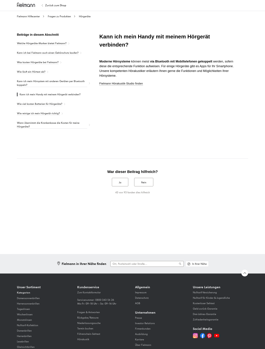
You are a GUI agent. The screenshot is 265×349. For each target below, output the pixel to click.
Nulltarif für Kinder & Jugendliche (211, 297)
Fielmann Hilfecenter (28, 16)
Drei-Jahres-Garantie (204, 314)
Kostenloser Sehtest (204, 303)
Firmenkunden (143, 328)
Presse (138, 317)
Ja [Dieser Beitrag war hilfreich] (120, 182)
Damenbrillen (24, 330)
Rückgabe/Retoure (88, 317)
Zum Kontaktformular (89, 292)
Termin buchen (85, 328)
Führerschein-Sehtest (88, 333)
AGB (137, 303)
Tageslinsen (23, 309)
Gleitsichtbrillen (26, 346)
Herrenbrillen (24, 336)
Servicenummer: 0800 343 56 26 (95, 299)
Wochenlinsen (25, 314)
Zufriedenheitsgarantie (205, 319)
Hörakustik (83, 339)
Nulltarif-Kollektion (27, 325)
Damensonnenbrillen (28, 298)
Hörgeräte (85, 16)
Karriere (139, 339)
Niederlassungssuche (89, 323)
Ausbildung (141, 334)
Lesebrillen (23, 341)
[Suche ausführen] (180, 264)
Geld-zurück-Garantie (205, 308)
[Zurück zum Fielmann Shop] (55, 5)
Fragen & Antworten (88, 312)
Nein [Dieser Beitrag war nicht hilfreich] (143, 182)
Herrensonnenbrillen (28, 303)
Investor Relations (145, 323)
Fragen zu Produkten (59, 16)
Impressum (141, 292)
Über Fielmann (143, 344)
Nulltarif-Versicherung (205, 292)
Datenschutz (142, 297)
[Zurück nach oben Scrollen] (244, 273)
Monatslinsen (24, 319)
